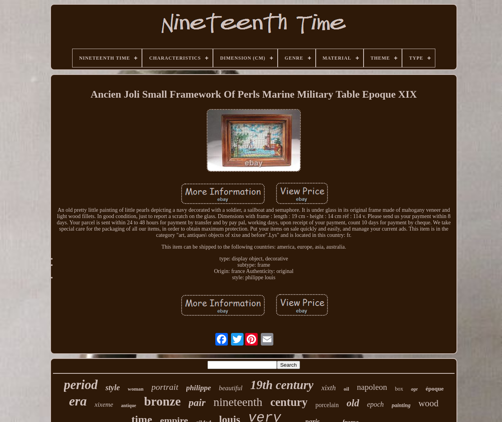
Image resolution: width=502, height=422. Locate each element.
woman (136, 389)
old (353, 403)
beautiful (230, 388)
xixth (328, 388)
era (78, 401)
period (81, 385)
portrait (164, 387)
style (112, 387)
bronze (162, 401)
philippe (198, 388)
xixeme (104, 404)
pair (197, 402)
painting (401, 405)
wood (428, 403)
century (288, 402)
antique (128, 405)
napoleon (372, 387)
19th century (281, 385)
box (399, 389)
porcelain (327, 405)
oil (346, 389)
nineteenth (237, 401)
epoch (375, 404)
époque (435, 389)
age (414, 389)
